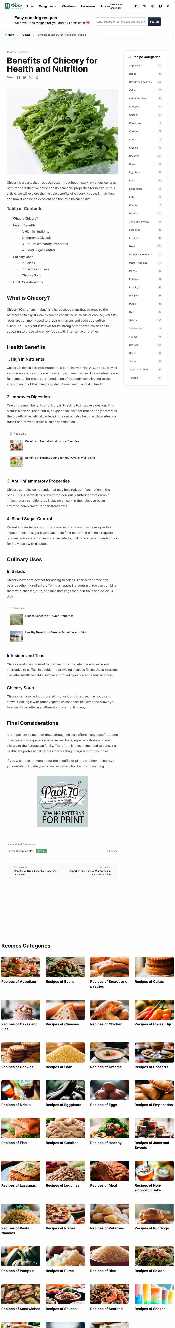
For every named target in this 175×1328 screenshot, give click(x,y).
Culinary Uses (23, 257)
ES (144, 6)
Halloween (88, 6)
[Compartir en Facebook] (18, 77)
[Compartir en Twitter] (24, 77)
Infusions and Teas (35, 269)
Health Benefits (24, 225)
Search (154, 21)
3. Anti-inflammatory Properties (45, 244)
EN (136, 6)
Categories (48, 6)
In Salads (28, 263)
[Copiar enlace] (37, 77)
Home (29, 6)
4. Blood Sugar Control (38, 250)
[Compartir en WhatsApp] (30, 77)
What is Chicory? (25, 218)
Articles (105, 6)
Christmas (69, 6)
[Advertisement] (87, 917)
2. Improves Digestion (37, 237)
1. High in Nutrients (35, 231)
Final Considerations (28, 282)
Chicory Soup (31, 275)
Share (41, 850)
